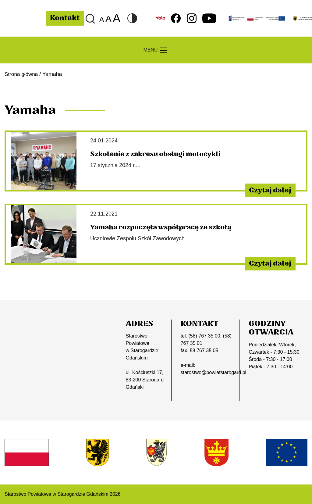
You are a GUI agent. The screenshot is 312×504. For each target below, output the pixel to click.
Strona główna (22, 74)
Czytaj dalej (266, 190)
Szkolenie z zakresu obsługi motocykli (157, 154)
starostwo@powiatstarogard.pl (213, 372)
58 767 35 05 (204, 350)
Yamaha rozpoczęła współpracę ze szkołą (164, 227)
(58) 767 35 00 (204, 335)
